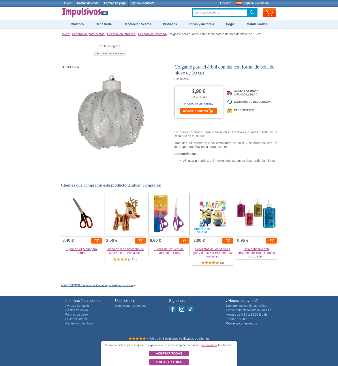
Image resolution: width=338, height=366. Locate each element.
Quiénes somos (76, 319)
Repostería (104, 24)
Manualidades (257, 24)
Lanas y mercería (201, 24)
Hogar (230, 24)
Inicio (67, 3)
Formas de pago (115, 3)
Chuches (77, 24)
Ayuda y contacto (142, 3)
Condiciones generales (130, 305)
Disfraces (170, 24)
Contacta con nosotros (241, 323)
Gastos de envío (87, 3)
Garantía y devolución (80, 323)
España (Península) (254, 3)
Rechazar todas (168, 362)
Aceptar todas (169, 353)
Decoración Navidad (110, 53)
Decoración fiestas (137, 24)
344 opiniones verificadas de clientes (184, 338)
